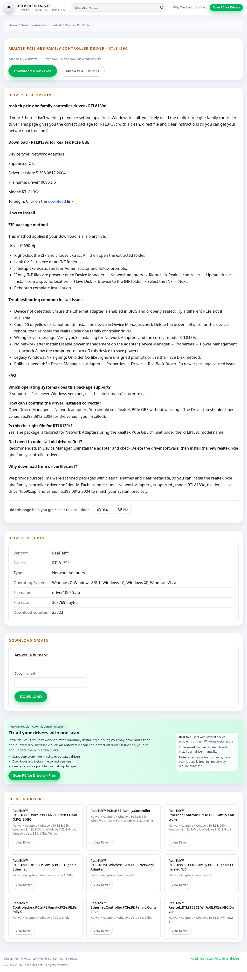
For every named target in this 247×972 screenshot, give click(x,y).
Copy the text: (25, 673)
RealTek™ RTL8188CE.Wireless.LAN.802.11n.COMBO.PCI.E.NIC (45, 815)
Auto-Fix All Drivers (82, 71)
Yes (102, 510)
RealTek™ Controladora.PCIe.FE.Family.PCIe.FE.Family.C (45, 907)
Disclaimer (11, 959)
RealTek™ (60, 553)
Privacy (25, 959)
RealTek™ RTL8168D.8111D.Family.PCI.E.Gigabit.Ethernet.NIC (201, 864)
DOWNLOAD (31, 697)
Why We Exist (182, 7)
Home (13, 25)
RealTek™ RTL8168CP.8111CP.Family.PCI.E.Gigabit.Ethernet (45, 864)
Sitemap (71, 959)
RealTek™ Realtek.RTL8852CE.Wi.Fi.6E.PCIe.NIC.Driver (201, 907)
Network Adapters (34, 25)
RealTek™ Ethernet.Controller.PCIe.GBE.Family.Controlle (201, 815)
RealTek (56, 25)
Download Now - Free (32, 70)
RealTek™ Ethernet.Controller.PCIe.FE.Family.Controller (123, 907)
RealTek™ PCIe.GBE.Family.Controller (120, 810)
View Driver (24, 842)
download (57, 201)
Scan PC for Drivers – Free (34, 775)
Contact (201, 7)
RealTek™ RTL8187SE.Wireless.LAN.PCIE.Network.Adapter (122, 864)
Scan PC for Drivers (226, 7)
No (123, 510)
